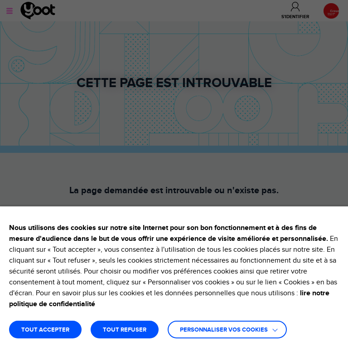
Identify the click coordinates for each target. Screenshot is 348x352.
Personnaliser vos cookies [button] (224, 330)
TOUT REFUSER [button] (124, 330)
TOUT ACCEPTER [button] (45, 330)
